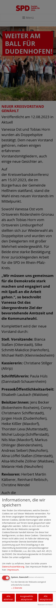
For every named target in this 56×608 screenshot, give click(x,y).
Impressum (13, 569)
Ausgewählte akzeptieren (26, 598)
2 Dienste (16, 587)
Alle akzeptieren (46, 598)
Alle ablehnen (8, 598)
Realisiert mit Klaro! (45, 604)
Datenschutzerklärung (13, 566)
